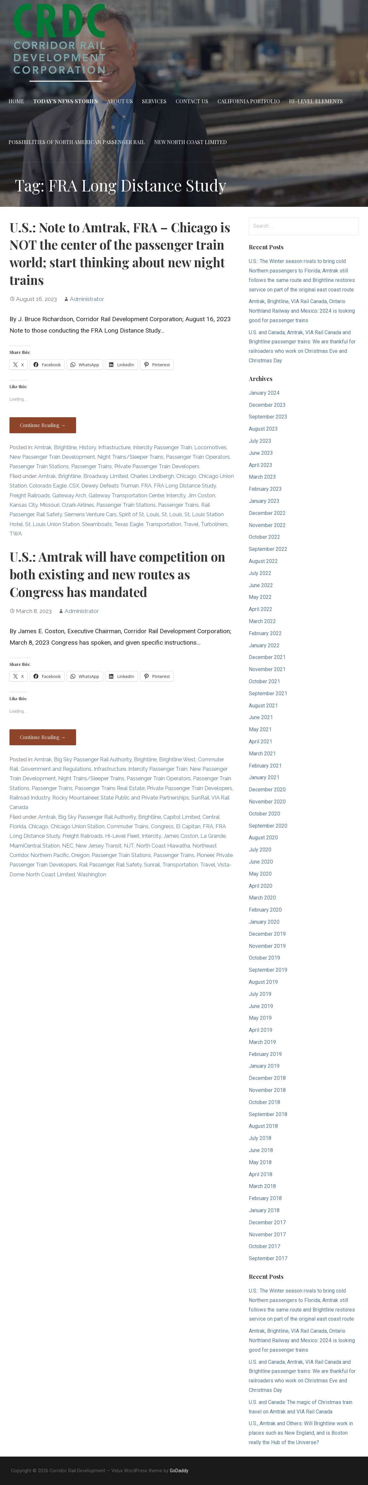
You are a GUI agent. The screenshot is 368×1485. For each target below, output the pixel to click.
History (87, 447)
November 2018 (267, 1090)
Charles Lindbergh (152, 476)
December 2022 (267, 513)
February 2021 (265, 766)
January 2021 (264, 777)
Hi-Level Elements (316, 101)
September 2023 (268, 417)
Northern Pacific (49, 855)
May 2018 (260, 1162)
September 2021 (268, 693)
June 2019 (261, 1006)
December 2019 (267, 934)
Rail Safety (49, 514)
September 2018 (268, 1114)
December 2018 (267, 1078)
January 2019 (264, 1066)
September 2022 (268, 549)
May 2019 (260, 1018)
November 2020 (267, 802)
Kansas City (23, 505)
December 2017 (267, 1222)
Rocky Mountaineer (75, 798)
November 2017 (267, 1234)
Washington (91, 874)
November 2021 (267, 669)
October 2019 (264, 958)
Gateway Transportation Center (126, 495)
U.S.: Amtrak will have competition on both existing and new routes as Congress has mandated (117, 574)
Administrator (87, 299)
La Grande (213, 836)
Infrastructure (114, 447)
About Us (120, 101)
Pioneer (205, 855)
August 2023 (263, 429)
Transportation (163, 524)
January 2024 (264, 393)
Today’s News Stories (65, 101)
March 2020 (262, 898)
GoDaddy (179, 1470)
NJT (129, 846)
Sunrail (152, 865)
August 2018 (263, 1126)
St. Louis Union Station (52, 524)
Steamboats (97, 524)
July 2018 (260, 1138)
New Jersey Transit (98, 846)
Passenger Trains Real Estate (110, 788)
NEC (67, 846)
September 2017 (268, 1258)
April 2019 (260, 1030)
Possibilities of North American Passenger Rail (76, 142)
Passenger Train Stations (39, 466)
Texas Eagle (128, 524)
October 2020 (264, 814)
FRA (146, 486)
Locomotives (210, 447)
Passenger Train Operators (198, 457)
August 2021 (263, 705)
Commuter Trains (128, 826)
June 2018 (261, 1150)
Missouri (49, 505)
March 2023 (262, 477)
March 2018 (262, 1186)
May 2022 (260, 597)
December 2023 (267, 405)
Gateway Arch (69, 495)
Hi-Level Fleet (122, 836)
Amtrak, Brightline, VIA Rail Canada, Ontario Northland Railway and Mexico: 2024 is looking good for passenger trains (302, 310)
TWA (15, 534)
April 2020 (260, 886)
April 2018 (260, 1174)
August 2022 (263, 561)
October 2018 (264, 1102)
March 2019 (262, 1042)
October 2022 (264, 537)
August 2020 (263, 837)
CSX (74, 486)
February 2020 (265, 910)
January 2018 (264, 1210)
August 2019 (263, 982)
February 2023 (265, 489)
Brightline (65, 447)
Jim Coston (201, 495)
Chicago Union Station (77, 826)
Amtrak (43, 447)
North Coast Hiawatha (163, 846)
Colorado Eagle (48, 486)
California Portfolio (248, 101)
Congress (162, 826)
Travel (191, 524)
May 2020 (260, 874)
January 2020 (264, 922)
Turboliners (214, 524)
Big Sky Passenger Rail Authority (93, 759)
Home (16, 101)
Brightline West (177, 759)
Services (154, 101)
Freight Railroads (29, 495)
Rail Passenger (96, 865)
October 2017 (264, 1246)
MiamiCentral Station (34, 846)
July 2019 (260, 994)
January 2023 (264, 501)
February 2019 (265, 1054)
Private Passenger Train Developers (157, 466)
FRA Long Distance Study (185, 486)
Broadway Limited (105, 476)
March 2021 (262, 754)
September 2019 (268, 970)
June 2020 (261, 862)
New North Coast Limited (190, 142)
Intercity (175, 495)
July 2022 (260, 573)
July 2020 (260, 850)
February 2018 (265, 1198)
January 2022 (264, 645)
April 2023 (260, 465)
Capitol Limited (181, 817)
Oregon (80, 855)
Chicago (186, 476)
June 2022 (261, 585)
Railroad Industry (29, 798)
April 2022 (260, 609)
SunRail (200, 798)
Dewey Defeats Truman (110, 486)
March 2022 (262, 621)
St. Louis (172, 514)
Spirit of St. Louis (139, 514)
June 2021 (261, 717)
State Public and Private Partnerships (145, 798)
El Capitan (188, 826)
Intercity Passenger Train (162, 447)
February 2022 (265, 633)
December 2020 (267, 789)
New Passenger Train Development (52, 457)
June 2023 (261, 453)
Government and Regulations (56, 769)
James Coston (180, 836)
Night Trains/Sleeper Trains (130, 457)
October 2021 (264, 681)
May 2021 (260, 729)
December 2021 (267, 657)
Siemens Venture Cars (90, 514)
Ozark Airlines (78, 505)
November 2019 (267, 946)
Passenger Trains (91, 466)
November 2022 (267, 525)
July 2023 (260, 441)
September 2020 (268, 826)
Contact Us (192, 101)
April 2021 (260, 741)
